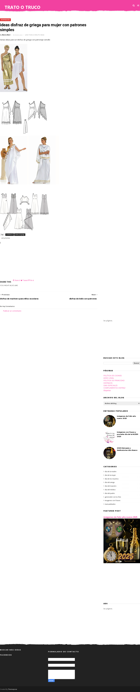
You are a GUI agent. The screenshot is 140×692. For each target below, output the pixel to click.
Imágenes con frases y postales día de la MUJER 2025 (127, 434)
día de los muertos (112, 479)
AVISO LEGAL (108, 378)
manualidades (110, 504)
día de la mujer (110, 475)
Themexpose (12, 689)
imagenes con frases (112, 500)
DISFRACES (5, 20)
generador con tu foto (113, 497)
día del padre (110, 493)
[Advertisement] (48, 262)
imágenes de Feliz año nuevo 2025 (120, 517)
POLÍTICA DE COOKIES (112, 375)
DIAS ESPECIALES (110, 385)
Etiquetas (107, 390)
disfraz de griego (19, 234)
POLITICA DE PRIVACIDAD (114, 380)
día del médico (110, 489)
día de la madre (110, 471)
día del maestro (110, 486)
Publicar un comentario (12, 311)
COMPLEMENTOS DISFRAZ (114, 388)
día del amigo (110, 482)
